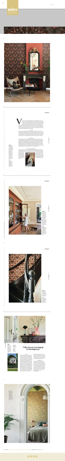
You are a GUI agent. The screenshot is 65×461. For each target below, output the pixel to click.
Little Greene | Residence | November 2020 (20, 449)
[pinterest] (36, 456)
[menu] (3, 3)
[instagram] (31, 456)
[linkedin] (34, 456)
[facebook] (29, 456)
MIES (42, 449)
